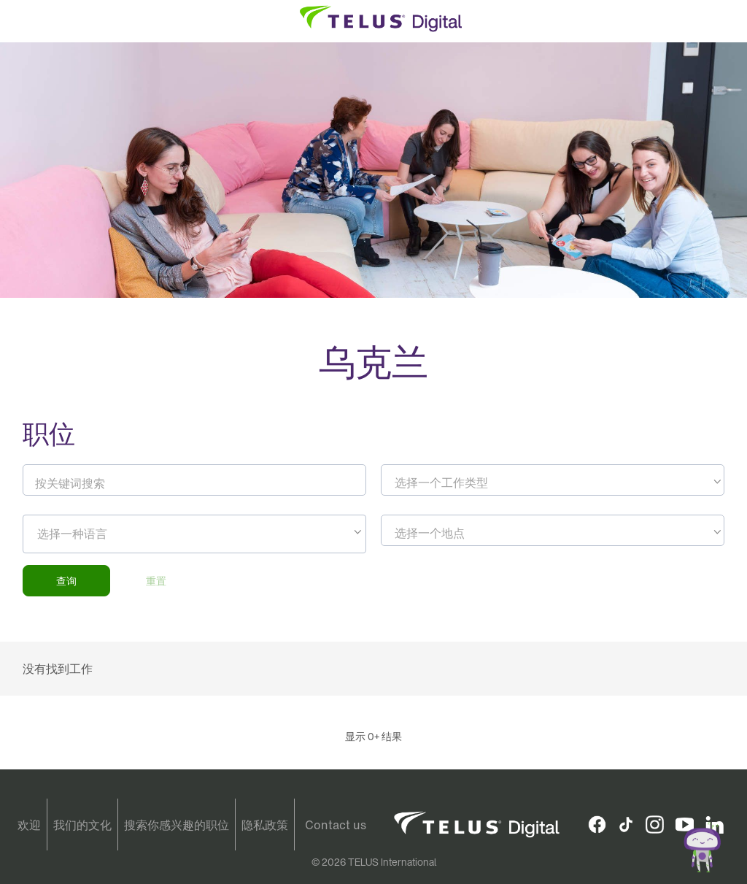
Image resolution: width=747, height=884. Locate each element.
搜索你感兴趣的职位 (176, 825)
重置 (156, 580)
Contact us (335, 825)
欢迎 (29, 825)
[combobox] (552, 480)
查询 (66, 580)
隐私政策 (264, 825)
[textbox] (553, 482)
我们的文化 (82, 825)
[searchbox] (103, 533)
